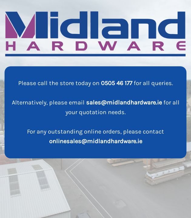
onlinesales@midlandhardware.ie (95, 141)
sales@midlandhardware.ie (124, 102)
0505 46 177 (116, 83)
